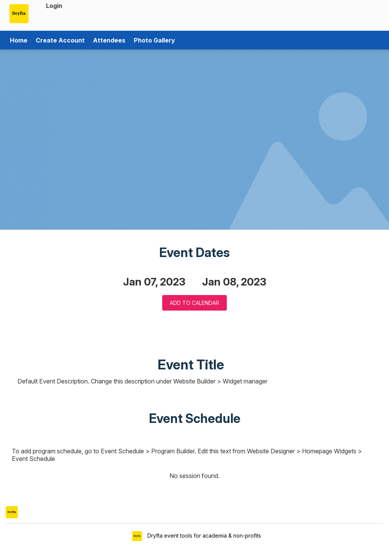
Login (54, 5)
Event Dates (194, 252)
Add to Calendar (194, 303)
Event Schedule (194, 418)
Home (18, 40)
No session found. (194, 476)
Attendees (109, 40)
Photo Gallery (154, 40)
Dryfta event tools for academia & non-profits (203, 535)
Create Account (60, 40)
